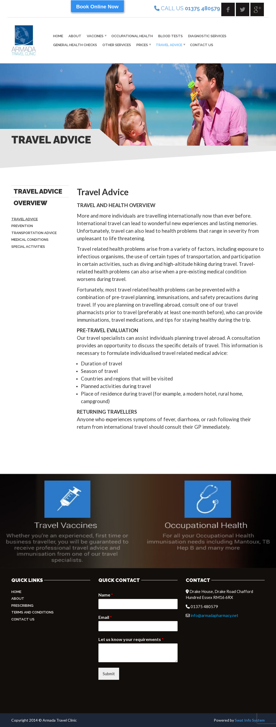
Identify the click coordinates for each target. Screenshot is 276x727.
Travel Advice (169, 45)
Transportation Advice (34, 233)
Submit (109, 673)
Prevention (22, 226)
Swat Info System (250, 720)
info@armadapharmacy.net (214, 615)
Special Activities (28, 247)
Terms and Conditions (32, 612)
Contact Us (201, 45)
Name (105, 594)
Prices (142, 45)
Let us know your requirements (131, 639)
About (74, 36)
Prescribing (22, 605)
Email (105, 617)
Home (58, 36)
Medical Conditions (30, 240)
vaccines (95, 36)
